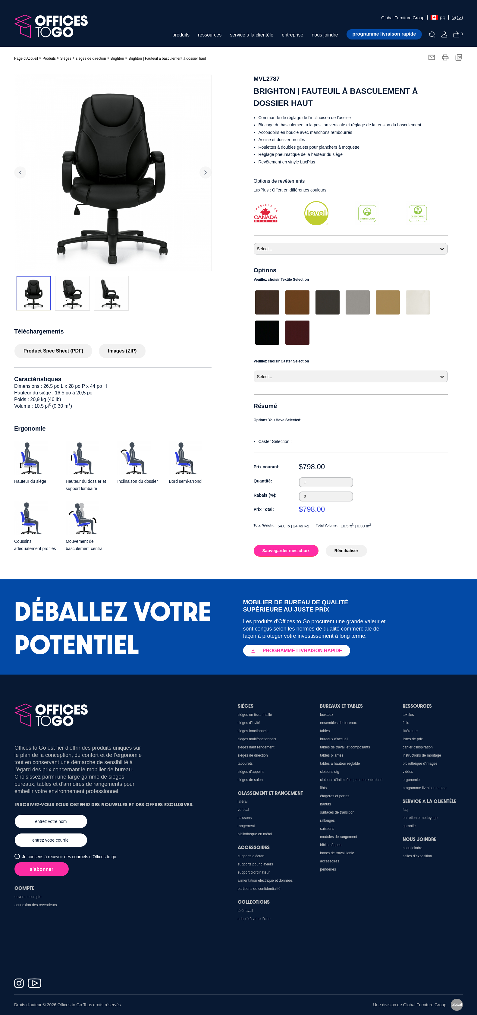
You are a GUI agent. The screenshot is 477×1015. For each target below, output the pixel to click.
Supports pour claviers (255, 864)
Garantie (409, 826)
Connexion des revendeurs (35, 905)
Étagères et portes (334, 796)
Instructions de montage (422, 755)
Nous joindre (419, 839)
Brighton (117, 58)
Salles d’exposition (417, 856)
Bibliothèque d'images (420, 763)
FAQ (405, 810)
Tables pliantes (331, 755)
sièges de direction (91, 58)
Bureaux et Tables (341, 705)
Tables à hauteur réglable (340, 763)
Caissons (327, 829)
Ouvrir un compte (27, 897)
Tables (325, 731)
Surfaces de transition (337, 812)
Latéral (243, 801)
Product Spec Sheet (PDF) (53, 350)
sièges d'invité (249, 723)
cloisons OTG (329, 772)
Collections (254, 901)
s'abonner (42, 869)
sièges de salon (250, 780)
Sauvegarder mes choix (286, 550)
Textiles (408, 715)
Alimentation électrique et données (265, 880)
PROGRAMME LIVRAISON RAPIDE (296, 650)
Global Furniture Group (402, 17)
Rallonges (327, 820)
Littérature (410, 731)
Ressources (417, 705)
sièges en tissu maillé (255, 715)
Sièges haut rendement (256, 747)
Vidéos (408, 772)
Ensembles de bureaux (338, 723)
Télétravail (245, 911)
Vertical (243, 810)
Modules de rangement (338, 837)
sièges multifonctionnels (257, 739)
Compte (24, 887)
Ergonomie (411, 780)
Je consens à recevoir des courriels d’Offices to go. (69, 856)
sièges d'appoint (251, 772)
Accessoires (329, 861)
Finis (406, 723)
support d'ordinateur (254, 872)
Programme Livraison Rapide (424, 788)
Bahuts (325, 804)
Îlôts (323, 788)
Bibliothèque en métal (255, 834)
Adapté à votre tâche (254, 919)
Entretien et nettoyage (420, 818)
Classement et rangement (270, 792)
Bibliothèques (330, 845)
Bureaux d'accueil (334, 739)
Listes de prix (413, 739)
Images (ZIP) (122, 350)
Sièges (245, 705)
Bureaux (326, 715)
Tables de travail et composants (345, 747)
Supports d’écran (251, 856)
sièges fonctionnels (253, 731)
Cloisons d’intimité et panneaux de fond (351, 780)
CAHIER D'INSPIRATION (418, 747)
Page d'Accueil (26, 58)
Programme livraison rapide (384, 33)
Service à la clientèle (429, 801)
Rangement (246, 826)
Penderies (328, 869)
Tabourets (245, 763)
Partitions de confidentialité (259, 889)
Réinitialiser (346, 550)
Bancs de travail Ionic (337, 853)
